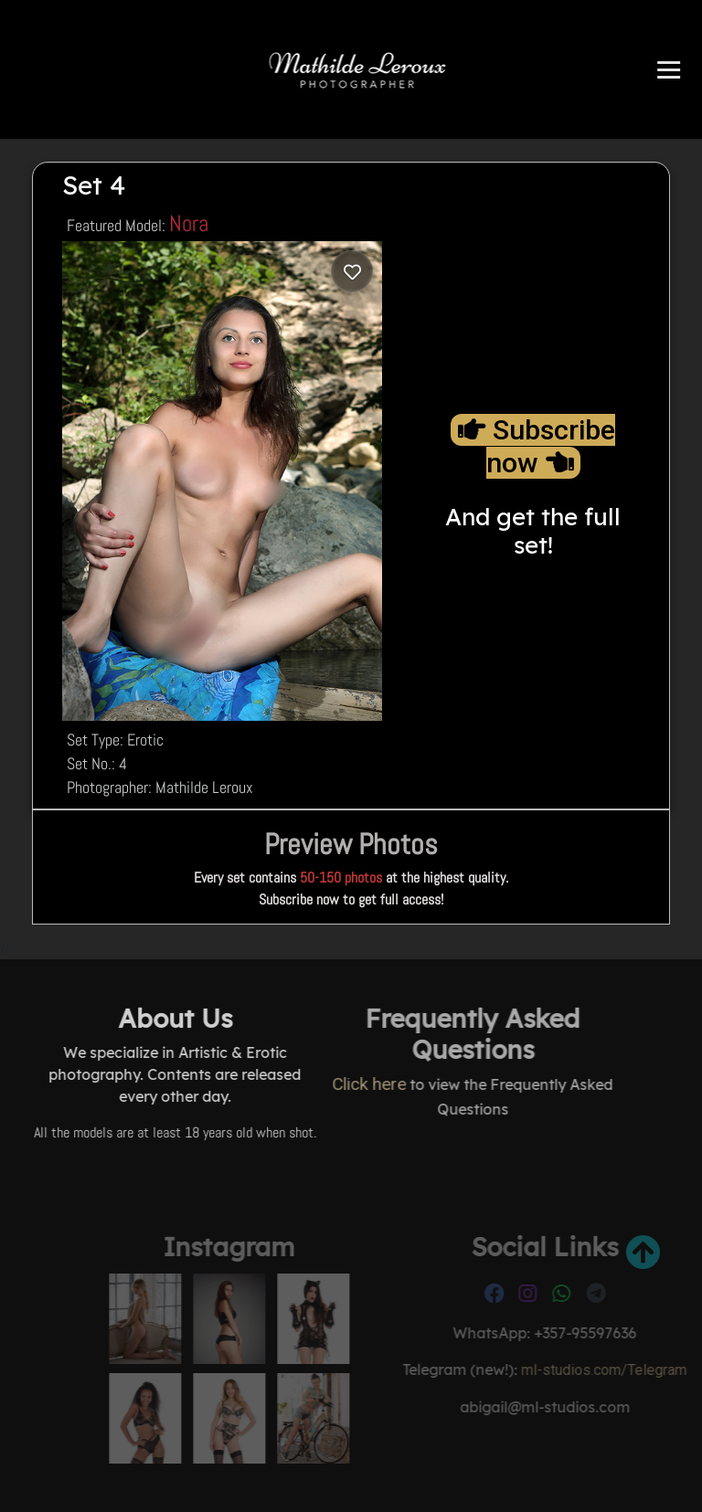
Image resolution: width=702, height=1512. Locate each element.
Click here (280, 1083)
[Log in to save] (352, 271)
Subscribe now (536, 446)
